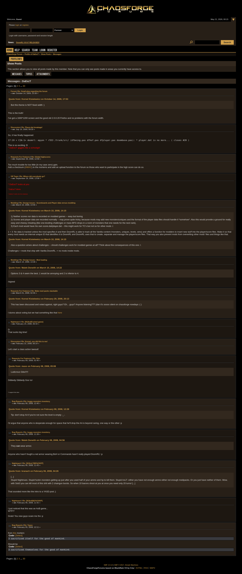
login (17, 25)
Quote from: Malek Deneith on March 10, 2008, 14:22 (35, 267)
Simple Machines (131, 565)
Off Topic (14, 176)
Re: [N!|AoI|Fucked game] (32, 322)
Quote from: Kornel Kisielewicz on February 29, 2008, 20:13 (39, 298)
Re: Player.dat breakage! (32, 127)
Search (26, 50)
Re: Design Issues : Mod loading (33, 260)
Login (42, 50)
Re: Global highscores (40, 157)
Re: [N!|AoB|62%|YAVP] (33, 501)
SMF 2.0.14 (108, 565)
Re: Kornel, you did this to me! (35, 341)
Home (10, 50)
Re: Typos (28, 525)
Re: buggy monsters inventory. (37, 401)
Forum (13, 91)
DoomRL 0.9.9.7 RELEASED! (27, 42)
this (14, 533)
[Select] (19, 535)
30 (24, 86)
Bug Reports (17, 401)
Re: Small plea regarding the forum (32, 91)
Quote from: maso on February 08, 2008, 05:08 (32, 366)
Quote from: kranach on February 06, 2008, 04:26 (33, 471)
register (25, 25)
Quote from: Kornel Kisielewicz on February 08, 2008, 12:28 (39, 409)
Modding (14, 203)
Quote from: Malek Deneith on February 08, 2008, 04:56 (37, 440)
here (60, 312)
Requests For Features (20, 157)
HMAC (28, 167)
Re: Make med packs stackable (44, 291)
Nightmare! (15, 322)
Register (52, 50)
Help (17, 50)
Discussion (15, 127)
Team (35, 50)
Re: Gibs (36, 358)
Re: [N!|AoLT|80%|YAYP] (33, 463)
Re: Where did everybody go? (32, 176)
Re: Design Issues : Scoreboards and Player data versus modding (47, 203)
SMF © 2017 (119, 565)
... (21, 86)
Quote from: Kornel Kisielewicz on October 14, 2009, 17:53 (38, 99)
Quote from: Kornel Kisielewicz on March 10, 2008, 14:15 (37, 210)
